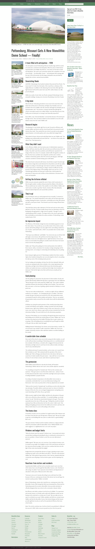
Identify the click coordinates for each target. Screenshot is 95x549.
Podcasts (27, 535)
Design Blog (55, 535)
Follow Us (54, 516)
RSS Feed (54, 522)
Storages (14, 526)
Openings (40, 528)
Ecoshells (14, 532)
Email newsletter (56, 520)
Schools (14, 522)
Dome (21, 4)
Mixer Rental (41, 533)
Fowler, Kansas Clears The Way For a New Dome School (75, 26)
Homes (13, 520)
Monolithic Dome (16, 516)
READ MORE (66, 1)
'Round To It (55, 528)
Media (39, 520)
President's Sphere (56, 530)
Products (46, 4)
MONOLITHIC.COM (56, 1)
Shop (60, 4)
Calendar (27, 518)
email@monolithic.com (72, 524)
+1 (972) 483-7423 (72, 522)
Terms (33, 547)
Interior (40, 526)
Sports (13, 528)
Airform (40, 522)
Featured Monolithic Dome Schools (44, 58)
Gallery (29, 4)
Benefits (13, 518)
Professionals (28, 532)
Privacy (29, 547)
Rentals (13, 533)
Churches (14, 524)
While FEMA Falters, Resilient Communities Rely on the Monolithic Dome (73, 229)
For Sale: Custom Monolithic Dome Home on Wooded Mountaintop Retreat (75, 131)
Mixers (40, 532)
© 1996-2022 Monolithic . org (19, 547)
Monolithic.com (71, 533)
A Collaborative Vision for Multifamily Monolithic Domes (74, 207)
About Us (27, 541)
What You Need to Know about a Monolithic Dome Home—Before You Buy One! (74, 68)
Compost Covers (42, 537)
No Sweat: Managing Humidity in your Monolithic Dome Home (74, 157)
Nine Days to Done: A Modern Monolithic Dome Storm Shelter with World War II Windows (74, 181)
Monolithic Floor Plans (72, 86)
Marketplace (15, 537)
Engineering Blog (56, 534)
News (54, 4)
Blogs (53, 526)
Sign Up (70, 20)
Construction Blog (56, 532)
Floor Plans (41, 518)
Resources (37, 4)
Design (26, 526)
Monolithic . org (71, 516)
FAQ (26, 537)
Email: (68, 15)
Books (26, 530)
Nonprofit (27, 533)
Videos (26, 528)
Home (14, 4)
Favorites (40, 535)
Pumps (40, 530)
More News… (80, 257)
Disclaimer (38, 547)
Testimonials (28, 539)
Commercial (15, 530)
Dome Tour (28, 522)
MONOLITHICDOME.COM (43, 1)
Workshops (28, 520)
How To (27, 524)
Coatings (40, 524)
